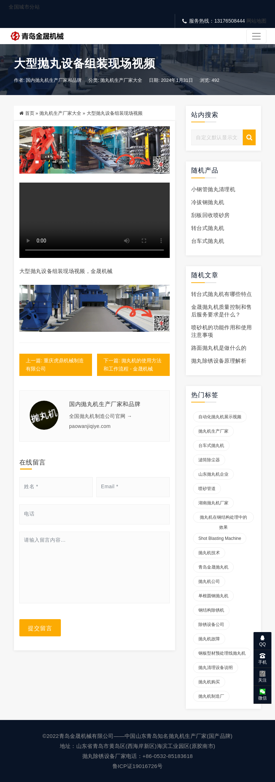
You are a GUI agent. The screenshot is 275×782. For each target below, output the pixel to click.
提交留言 (40, 627)
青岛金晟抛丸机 (213, 567)
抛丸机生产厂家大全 (121, 80)
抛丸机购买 (209, 681)
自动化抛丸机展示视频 (219, 416)
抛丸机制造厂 (211, 696)
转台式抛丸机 (207, 228)
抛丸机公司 (209, 581)
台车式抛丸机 (207, 241)
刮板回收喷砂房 (210, 215)
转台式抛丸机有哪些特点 (221, 294)
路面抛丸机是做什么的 (218, 348)
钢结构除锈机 (211, 610)
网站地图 (256, 21)
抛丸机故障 (209, 638)
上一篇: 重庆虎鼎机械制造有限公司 (55, 365)
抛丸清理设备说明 (215, 667)
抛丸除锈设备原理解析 (218, 361)
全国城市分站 (24, 7)
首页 (29, 113)
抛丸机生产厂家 (213, 431)
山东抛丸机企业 (213, 474)
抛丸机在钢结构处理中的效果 (223, 519)
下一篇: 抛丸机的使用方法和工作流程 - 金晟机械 (132, 365)
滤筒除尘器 (209, 459)
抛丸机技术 (209, 552)
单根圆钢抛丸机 (213, 595)
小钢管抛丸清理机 (213, 189)
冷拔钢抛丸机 (207, 202)
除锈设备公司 (211, 624)
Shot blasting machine (219, 538)
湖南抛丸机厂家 (213, 502)
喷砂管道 (207, 488)
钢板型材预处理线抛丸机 (222, 653)
